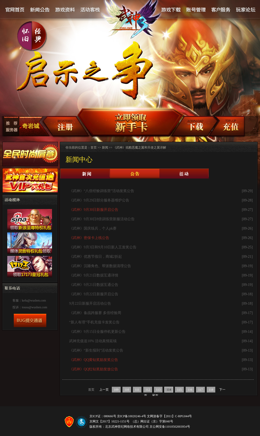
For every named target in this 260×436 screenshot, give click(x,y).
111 (137, 389)
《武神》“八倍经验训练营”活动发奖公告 (101, 191)
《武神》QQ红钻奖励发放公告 (93, 369)
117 (200, 389)
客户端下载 (195, 127)
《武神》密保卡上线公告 (89, 238)
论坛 (245, 10)
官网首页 (15, 10)
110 (127, 389)
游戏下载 (170, 10)
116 (190, 389)
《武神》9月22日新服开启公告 (93, 294)
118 (211, 389)
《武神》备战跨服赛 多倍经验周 (95, 313)
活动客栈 (90, 10)
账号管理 (195, 10)
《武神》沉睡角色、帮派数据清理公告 (100, 266)
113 (158, 389)
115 (179, 389)
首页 (93, 147)
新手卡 (128, 123)
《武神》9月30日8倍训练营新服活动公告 (102, 219)
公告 (134, 174)
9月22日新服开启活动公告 (90, 303)
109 (116, 389)
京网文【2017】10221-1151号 (109, 421)
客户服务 (220, 10)
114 (168, 389)
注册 (61, 127)
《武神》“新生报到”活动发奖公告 (96, 350)
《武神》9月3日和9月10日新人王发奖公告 (102, 247)
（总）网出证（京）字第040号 (152, 421)
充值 (230, 127)
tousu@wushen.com (34, 307)
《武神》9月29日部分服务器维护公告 (99, 200)
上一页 (104, 389)
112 (147, 389)
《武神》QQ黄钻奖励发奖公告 (93, 360)
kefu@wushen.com (34, 300)
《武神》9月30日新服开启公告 (93, 210)
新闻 (105, 147)
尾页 (155, 395)
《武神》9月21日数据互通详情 (93, 275)
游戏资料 (65, 10)
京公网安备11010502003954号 (170, 426)
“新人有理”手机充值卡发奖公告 (94, 322)
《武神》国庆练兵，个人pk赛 (92, 228)
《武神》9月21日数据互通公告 (93, 285)
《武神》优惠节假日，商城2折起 (95, 257)
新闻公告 (40, 10)
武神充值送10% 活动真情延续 (93, 341)
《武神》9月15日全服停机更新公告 (97, 332)
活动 (184, 174)
